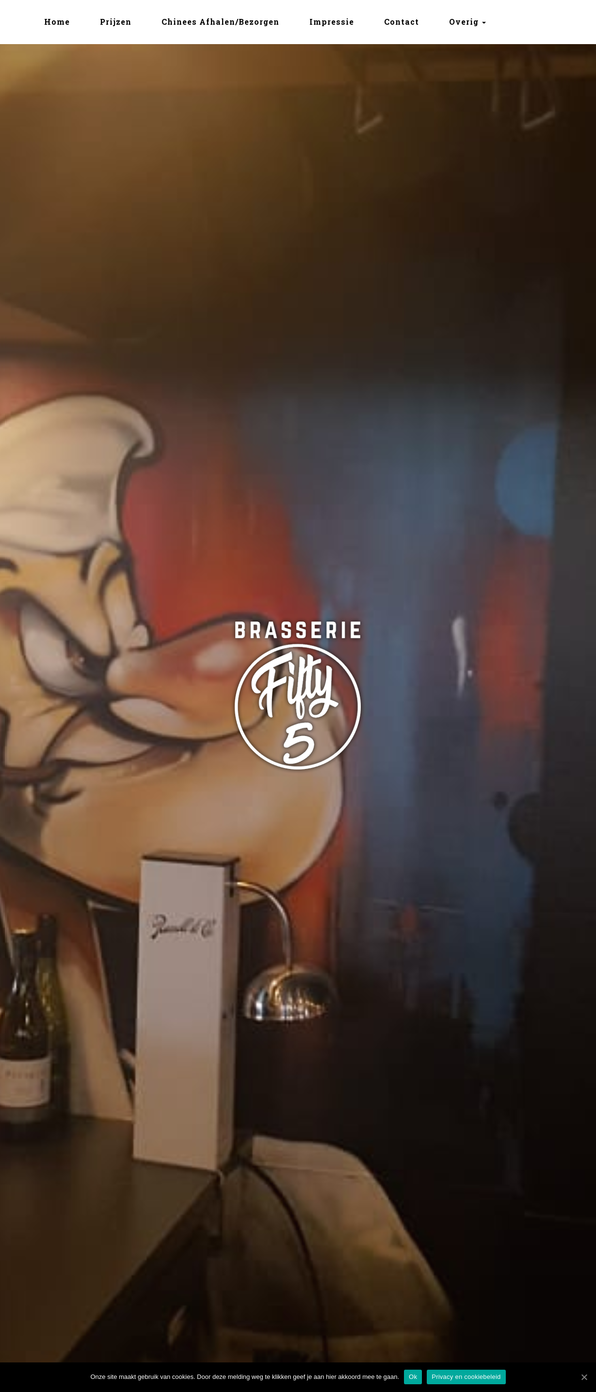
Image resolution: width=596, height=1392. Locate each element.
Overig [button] (467, 21)
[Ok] (584, 1377)
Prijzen (115, 21)
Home (57, 21)
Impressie (331, 21)
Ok (413, 1376)
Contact (401, 21)
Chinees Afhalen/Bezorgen (220, 21)
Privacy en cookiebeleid (466, 1376)
